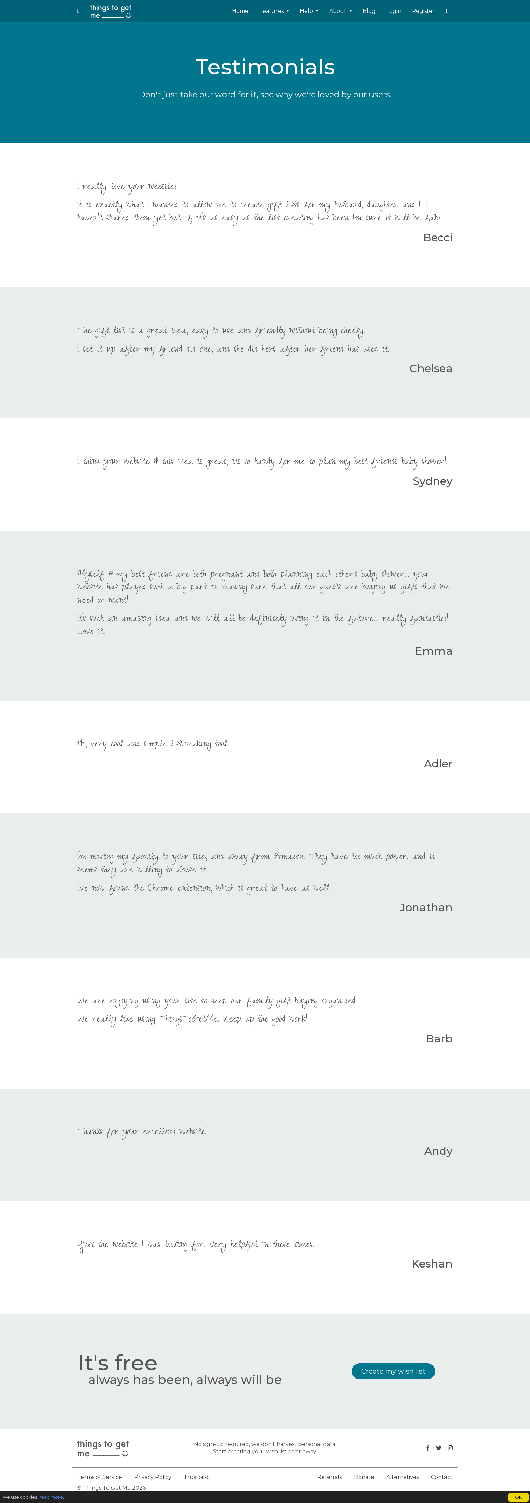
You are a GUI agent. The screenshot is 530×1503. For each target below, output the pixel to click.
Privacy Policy (152, 1477)
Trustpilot (197, 1477)
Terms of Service (99, 1477)
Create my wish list (393, 1371)
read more (51, 1497)
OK (518, 1497)
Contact (442, 1477)
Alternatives (402, 1477)
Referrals (329, 1477)
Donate (364, 1477)
